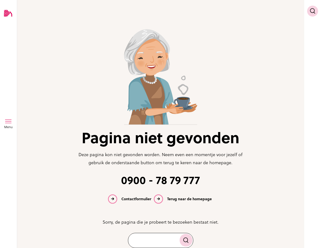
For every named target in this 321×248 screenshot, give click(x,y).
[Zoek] (186, 240)
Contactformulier (136, 198)
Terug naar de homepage (189, 198)
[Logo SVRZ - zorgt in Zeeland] (8, 13)
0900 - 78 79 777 (160, 180)
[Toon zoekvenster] (312, 11)
